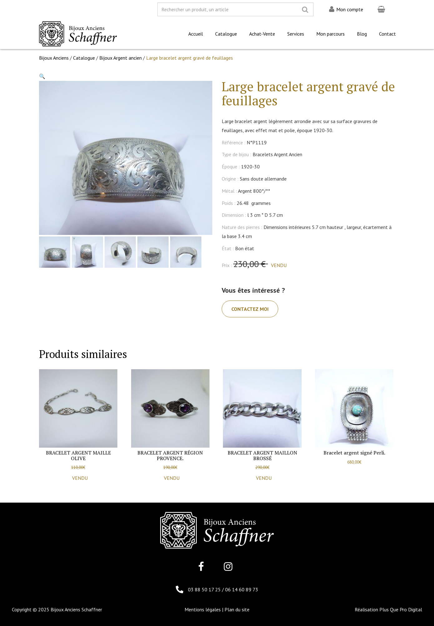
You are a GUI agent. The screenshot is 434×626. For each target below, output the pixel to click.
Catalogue (84, 58)
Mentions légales (203, 609)
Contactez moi (250, 309)
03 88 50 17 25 (205, 589)
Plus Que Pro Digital (400, 609)
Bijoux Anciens (54, 58)
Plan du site (236, 609)
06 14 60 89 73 (241, 589)
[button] (42, 76)
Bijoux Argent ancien (120, 58)
